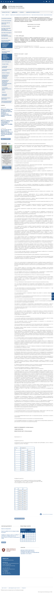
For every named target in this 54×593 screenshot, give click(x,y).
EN (43, 1)
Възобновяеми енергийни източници (6, 35)
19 (34, 537)
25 (32, 539)
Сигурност (24, 587)
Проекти (4, 92)
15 (25, 537)
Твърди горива (5, 64)
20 (21, 539)
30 (27, 540)
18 (32, 537)
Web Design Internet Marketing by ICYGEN (45, 591)
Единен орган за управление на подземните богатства (20, 14)
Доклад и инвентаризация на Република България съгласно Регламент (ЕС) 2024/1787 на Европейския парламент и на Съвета (30, 551)
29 (25, 540)
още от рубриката (5, 138)
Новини (22, 12)
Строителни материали (4, 67)
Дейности (14, 12)
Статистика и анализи (6, 20)
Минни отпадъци (6, 72)
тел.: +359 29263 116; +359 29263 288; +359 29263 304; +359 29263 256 (10, 564)
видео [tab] (9, 143)
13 (21, 537)
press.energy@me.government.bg (8, 565)
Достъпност (4, 587)
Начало (3, 14)
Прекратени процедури (4, 95)
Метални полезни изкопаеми (6, 52)
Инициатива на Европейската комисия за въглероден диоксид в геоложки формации (6, 83)
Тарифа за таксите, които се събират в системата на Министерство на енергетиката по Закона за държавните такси (10, 536)
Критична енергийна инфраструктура (5, 41)
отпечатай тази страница (46, 514)
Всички (3, 542)
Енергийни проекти (5, 26)
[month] (30, 530)
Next (11, 150)
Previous (2, 150)
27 (21, 540)
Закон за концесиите (6, 528)
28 (23, 540)
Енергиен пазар (4, 38)
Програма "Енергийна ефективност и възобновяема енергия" (6, 29)
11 (32, 535)
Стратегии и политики (6, 18)
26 (34, 539)
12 (34, 535)
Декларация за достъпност (14, 587)
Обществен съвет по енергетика (5, 23)
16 (27, 537)
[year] (27, 530)
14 (23, 537)
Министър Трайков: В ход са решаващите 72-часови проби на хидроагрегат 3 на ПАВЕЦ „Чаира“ (7, 123)
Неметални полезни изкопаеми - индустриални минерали (42, 14)
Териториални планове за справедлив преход (6, 102)
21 (23, 539)
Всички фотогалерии (7, 167)
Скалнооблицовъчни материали (6, 70)
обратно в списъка (19, 518)
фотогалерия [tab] (4, 143)
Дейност (4, 49)
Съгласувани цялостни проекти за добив (6, 88)
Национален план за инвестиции (5, 98)
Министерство (6, 12)
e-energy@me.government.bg (7, 560)
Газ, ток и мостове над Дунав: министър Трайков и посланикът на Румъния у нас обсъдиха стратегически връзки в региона (7, 132)
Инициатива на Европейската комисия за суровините (5, 77)
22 (25, 539)
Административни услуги (32, 12)
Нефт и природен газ (6, 61)
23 (27, 539)
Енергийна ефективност (6, 32)
